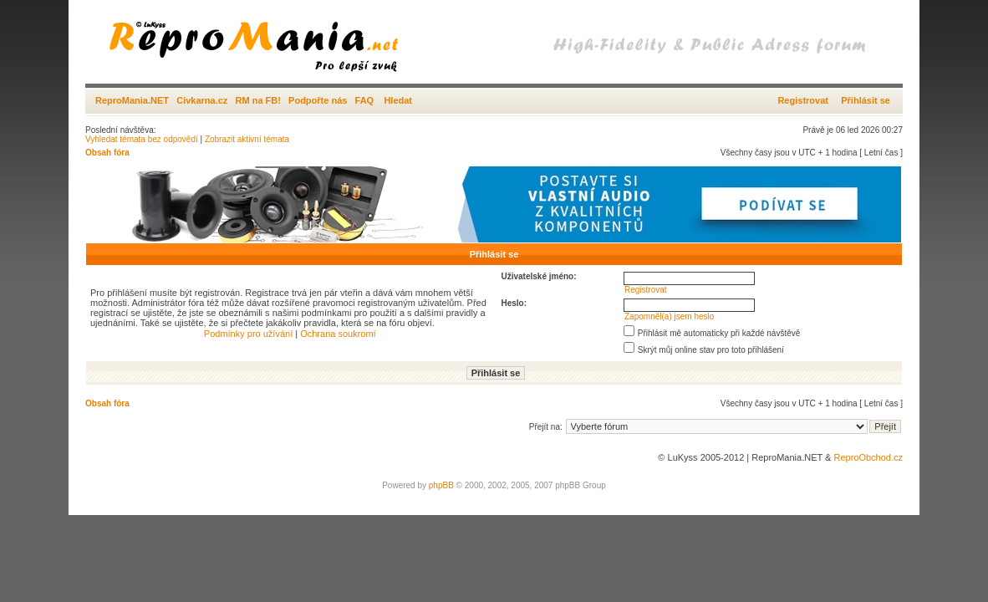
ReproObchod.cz (868, 457)
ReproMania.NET (132, 100)
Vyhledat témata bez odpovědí (141, 139)
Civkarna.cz (201, 100)
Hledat (398, 100)
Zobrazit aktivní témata (247, 139)
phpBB (441, 485)
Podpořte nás (317, 100)
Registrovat (802, 100)
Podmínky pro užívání (248, 334)
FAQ (364, 100)
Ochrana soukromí (337, 334)
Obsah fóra (107, 152)
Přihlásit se (865, 100)
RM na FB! (258, 100)
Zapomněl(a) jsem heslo (669, 316)
